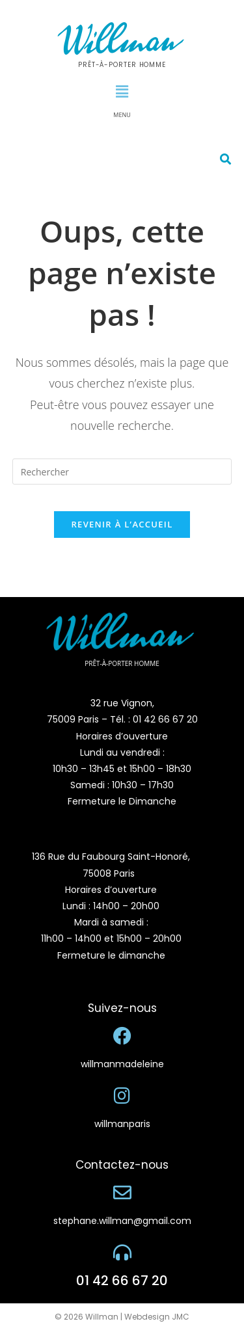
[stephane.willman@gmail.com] (122, 1193)
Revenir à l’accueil (121, 524)
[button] (122, 91)
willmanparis (122, 1123)
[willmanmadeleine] (122, 1036)
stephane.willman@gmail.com (122, 1220)
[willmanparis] (122, 1096)
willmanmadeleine (122, 1064)
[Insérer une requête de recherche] (122, 472)
